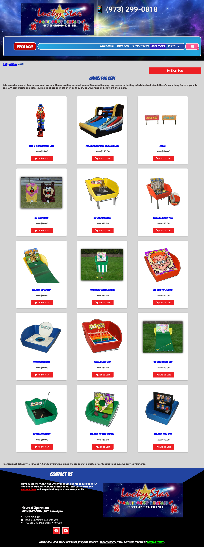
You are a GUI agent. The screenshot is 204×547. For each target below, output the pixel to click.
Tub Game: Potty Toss (41, 362)
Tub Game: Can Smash (102, 218)
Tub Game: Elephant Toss (163, 218)
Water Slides (123, 46)
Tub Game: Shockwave (41, 434)
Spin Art (162, 146)
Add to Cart (42, 158)
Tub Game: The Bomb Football (102, 434)
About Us (174, 46)
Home (5, 64)
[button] (25, 46)
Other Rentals (158, 46)
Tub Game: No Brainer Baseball (102, 290)
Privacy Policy (107, 542)
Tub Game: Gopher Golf (41, 290)
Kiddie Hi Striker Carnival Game (41, 146)
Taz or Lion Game (41, 218)
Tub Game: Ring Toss (102, 362)
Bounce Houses (107, 46)
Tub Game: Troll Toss (162, 434)
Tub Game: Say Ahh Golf (162, 362)
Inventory (13, 64)
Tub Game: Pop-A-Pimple (162, 290)
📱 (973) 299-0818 (126, 9)
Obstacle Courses (140, 46)
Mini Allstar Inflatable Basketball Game (102, 146)
